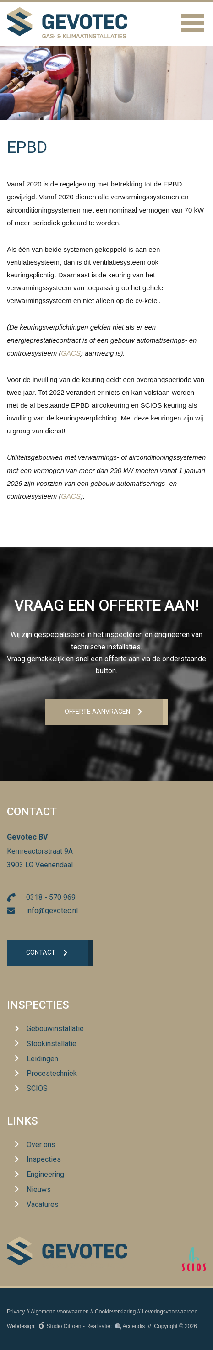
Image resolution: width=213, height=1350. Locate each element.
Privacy (16, 1311)
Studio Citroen (64, 1326)
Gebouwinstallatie (55, 1028)
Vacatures (43, 1204)
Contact (40, 952)
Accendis (134, 1326)
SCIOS (37, 1088)
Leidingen (42, 1058)
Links (22, 1121)
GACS (71, 353)
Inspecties (38, 1005)
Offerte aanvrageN (97, 711)
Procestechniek (52, 1073)
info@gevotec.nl (52, 910)
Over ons (41, 1144)
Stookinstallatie (51, 1043)
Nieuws (39, 1189)
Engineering (45, 1174)
